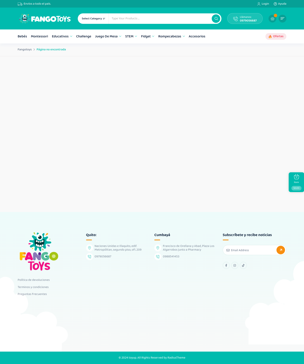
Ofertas (278, 36)
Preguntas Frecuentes (32, 294)
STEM (129, 36)
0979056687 (248, 20)
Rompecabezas (169, 36)
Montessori (39, 36)
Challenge (83, 36)
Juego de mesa (106, 36)
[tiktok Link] (243, 265)
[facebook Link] (226, 265)
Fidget (146, 36)
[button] (216, 18)
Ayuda (282, 3)
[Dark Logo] (45, 18)
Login (265, 3)
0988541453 (171, 256)
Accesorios (197, 36)
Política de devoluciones (34, 280)
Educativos (60, 36)
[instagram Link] (234, 265)
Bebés (22, 36)
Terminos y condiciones (33, 287)
